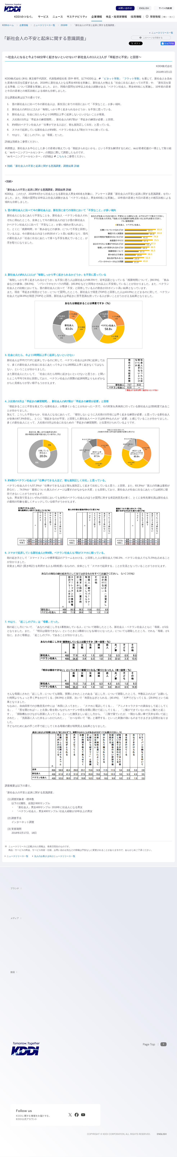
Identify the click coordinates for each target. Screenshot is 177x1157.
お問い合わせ (125, 8)
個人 (165, 16)
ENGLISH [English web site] (162, 1134)
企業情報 (23, 25)
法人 (171, 16)
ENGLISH (144, 8)
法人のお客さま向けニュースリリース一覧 (54, 856)
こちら (59, 156)
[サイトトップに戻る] (13, 8)
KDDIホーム (8, 25)
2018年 (64, 25)
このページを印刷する (151, 38)
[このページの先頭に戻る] (155, 1044)
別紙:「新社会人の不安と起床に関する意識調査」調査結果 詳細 (42, 165)
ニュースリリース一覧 (44, 25)
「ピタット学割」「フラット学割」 (120, 78)
